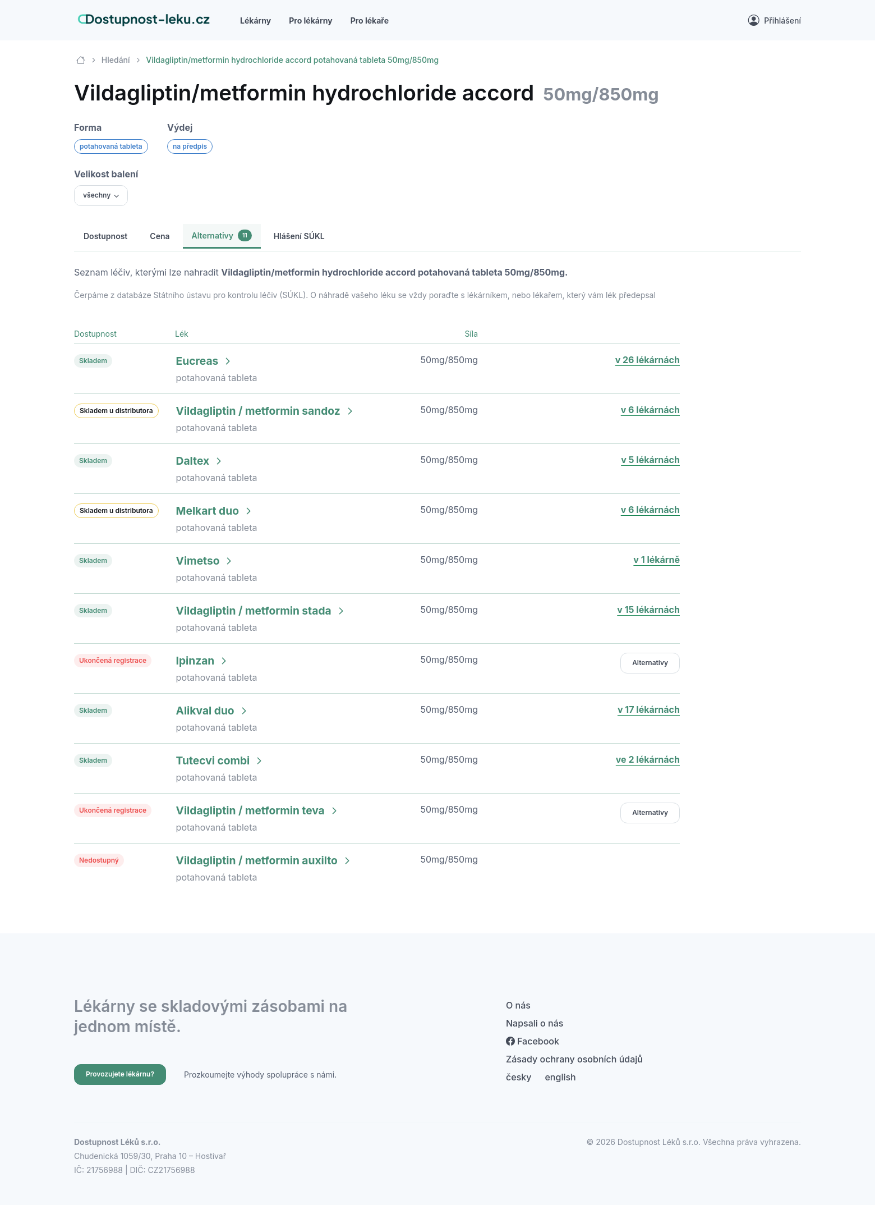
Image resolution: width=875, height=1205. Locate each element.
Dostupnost (105, 236)
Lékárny (255, 20)
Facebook (532, 1041)
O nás (518, 1005)
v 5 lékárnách (650, 459)
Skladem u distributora (116, 410)
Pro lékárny (310, 20)
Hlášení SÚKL (299, 236)
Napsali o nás (534, 1023)
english (560, 1077)
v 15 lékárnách (648, 609)
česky (518, 1077)
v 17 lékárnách (649, 709)
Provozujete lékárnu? (120, 1074)
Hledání (116, 60)
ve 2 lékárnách (648, 759)
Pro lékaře (370, 20)
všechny (96, 195)
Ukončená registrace (112, 660)
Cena (159, 236)
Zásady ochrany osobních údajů (574, 1059)
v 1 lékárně (656, 559)
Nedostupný (99, 860)
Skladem (93, 360)
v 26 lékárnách (647, 359)
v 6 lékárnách (650, 409)
